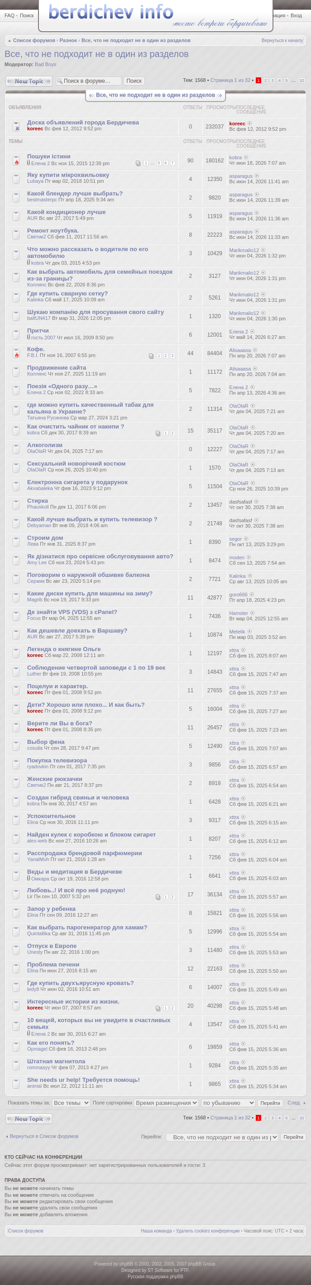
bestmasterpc (42, 199)
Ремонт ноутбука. (53, 230)
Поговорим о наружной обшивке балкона (88, 574)
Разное (68, 40)
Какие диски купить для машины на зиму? (90, 593)
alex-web (37, 840)
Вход (296, 15)
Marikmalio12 (244, 250)
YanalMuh (38, 859)
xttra (234, 650)
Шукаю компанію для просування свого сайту (95, 312)
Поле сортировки (146, 1102)
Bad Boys (45, 64)
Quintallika (38, 933)
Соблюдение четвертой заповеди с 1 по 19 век (96, 667)
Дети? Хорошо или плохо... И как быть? (86, 704)
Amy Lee (37, 562)
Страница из (231, 80)
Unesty (35, 952)
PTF (184, 1270)
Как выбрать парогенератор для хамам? (87, 927)
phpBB (126, 1263)
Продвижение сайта (56, 367)
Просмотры (221, 107)
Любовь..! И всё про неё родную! (76, 890)
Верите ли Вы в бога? (59, 723)
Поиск (26, 15)
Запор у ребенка (51, 908)
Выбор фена (46, 741)
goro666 (239, 594)
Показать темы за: (49, 1102)
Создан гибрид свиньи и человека (78, 797)
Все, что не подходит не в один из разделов (136, 40)
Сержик (36, 581)
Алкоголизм (44, 445)
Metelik (237, 631)
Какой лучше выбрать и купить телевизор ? (92, 519)
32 (301, 80)
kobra (236, 157)
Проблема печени (53, 964)
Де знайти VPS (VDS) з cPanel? (72, 612)
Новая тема (29, 81)
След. (294, 1102)
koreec (35, 128)
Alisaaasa (240, 350)
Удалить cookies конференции (208, 1230)
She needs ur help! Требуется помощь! (83, 1079)
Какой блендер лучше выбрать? (75, 193)
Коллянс (37, 284)
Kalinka (35, 299)
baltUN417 (39, 318)
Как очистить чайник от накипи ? (75, 426)
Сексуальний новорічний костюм (76, 463)
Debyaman (39, 525)
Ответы (192, 107)
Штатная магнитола (56, 1061)
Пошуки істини (49, 156)
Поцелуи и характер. (57, 686)
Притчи (38, 330)
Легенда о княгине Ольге (64, 649)
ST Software (160, 1270)
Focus (34, 618)
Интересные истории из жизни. (73, 1001)
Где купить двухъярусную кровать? (80, 983)
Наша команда (156, 1230)
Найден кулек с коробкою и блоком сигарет (91, 834)
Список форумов (34, 40)
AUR (32, 218)
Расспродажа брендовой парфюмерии (84, 853)
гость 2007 (43, 337)
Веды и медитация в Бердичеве (74, 871)
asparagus (241, 176)
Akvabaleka (40, 488)
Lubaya (35, 181)
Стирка (37, 500)
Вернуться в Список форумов (44, 1136)
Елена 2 (40, 163)
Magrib (35, 599)
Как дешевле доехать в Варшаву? (77, 630)
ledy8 (33, 989)
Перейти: (152, 1136)
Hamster (239, 613)
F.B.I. (32, 355)
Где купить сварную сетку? (67, 293)
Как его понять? (50, 1042)
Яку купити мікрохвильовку (68, 174)
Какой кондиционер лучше (66, 212)
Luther (34, 673)
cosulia (35, 748)
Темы (16, 141)
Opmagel (37, 1049)
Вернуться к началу (282, 40)
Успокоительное (51, 816)
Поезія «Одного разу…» (62, 386)
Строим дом (45, 537)
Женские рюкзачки (54, 779)
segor (236, 539)
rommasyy (38, 1067)
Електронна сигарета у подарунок (77, 482)
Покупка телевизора (57, 760)
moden (237, 557)
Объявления (25, 107)
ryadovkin (37, 766)
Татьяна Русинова (48, 417)
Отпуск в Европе (52, 945)
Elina (32, 822)
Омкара (40, 878)
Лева (32, 544)
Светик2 (36, 236)
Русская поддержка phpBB (155, 1276)
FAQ (9, 15)
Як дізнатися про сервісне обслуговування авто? (100, 556)
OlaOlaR (239, 406)
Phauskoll (38, 506)
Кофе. (35, 349)
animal (34, 1086)
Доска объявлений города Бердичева (83, 122)
